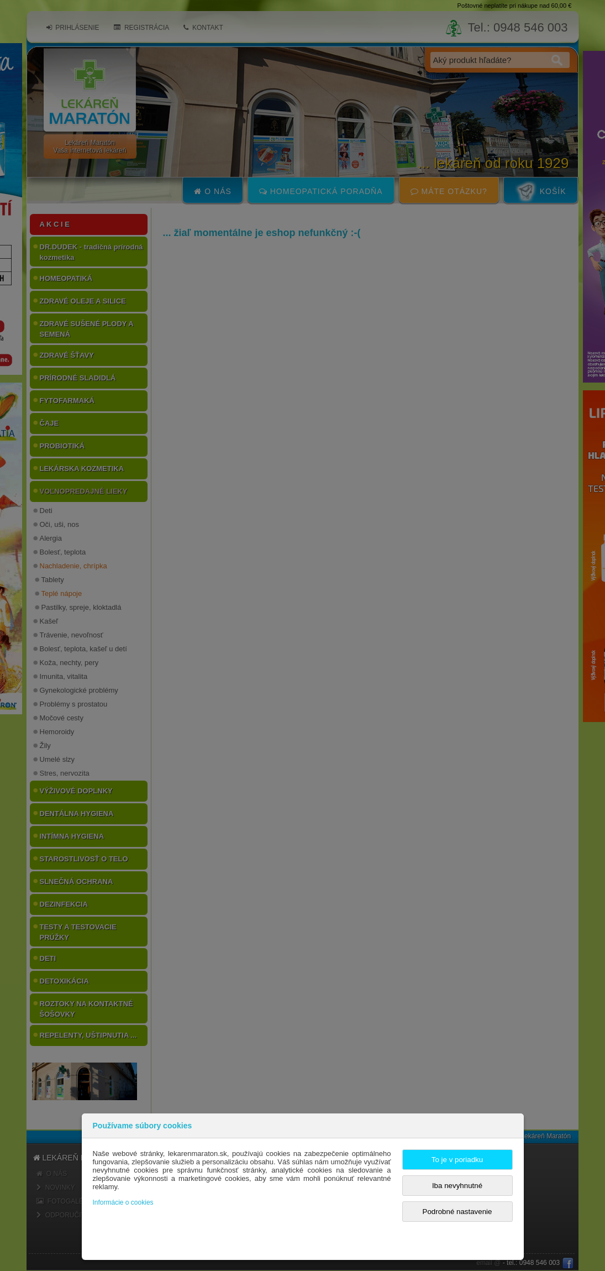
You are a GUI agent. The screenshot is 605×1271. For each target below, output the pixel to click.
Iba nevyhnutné (457, 1185)
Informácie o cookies (123, 1202)
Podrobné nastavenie (457, 1211)
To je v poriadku (457, 1159)
